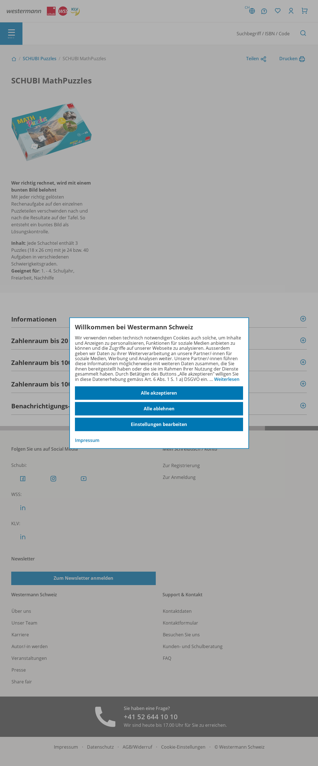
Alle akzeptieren (159, 393)
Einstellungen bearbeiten (159, 424)
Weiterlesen (226, 379)
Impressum (87, 440)
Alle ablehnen (159, 409)
